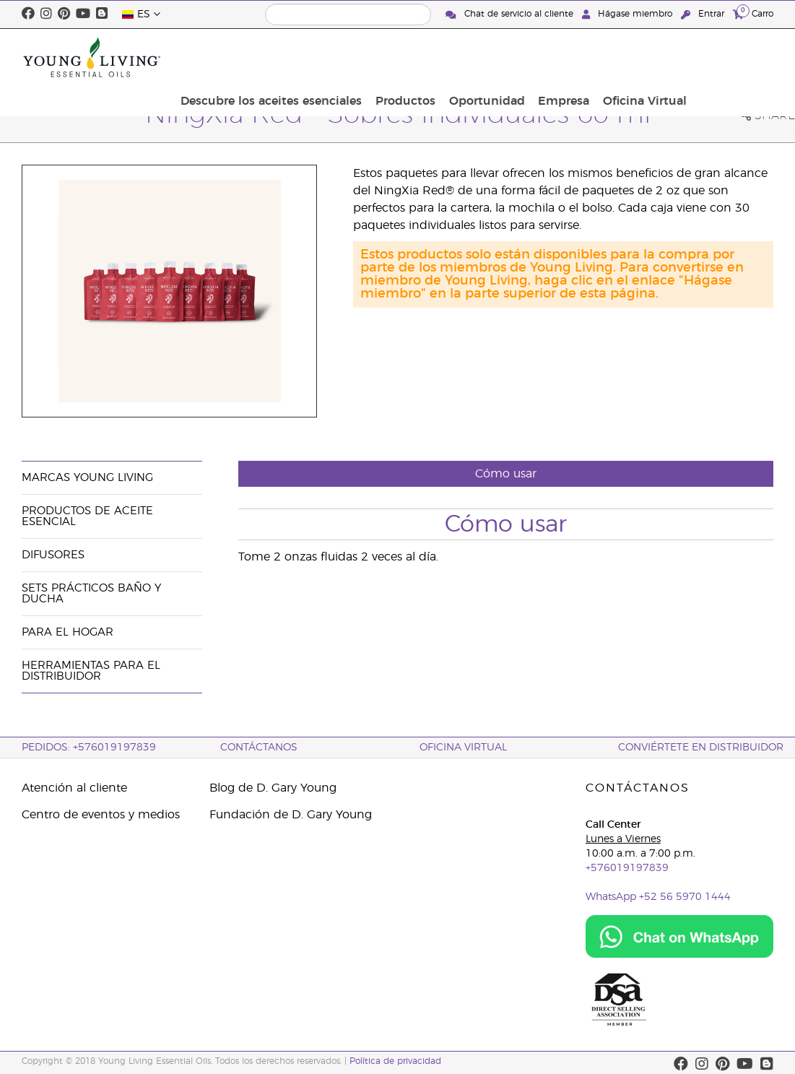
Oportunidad (579, 57)
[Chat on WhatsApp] (679, 936)
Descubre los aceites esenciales (373, 57)
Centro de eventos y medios (101, 814)
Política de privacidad (395, 1061)
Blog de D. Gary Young (272, 788)
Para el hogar (67, 632)
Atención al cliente (74, 788)
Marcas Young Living (87, 477)
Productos (502, 57)
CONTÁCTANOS (258, 747)
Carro (753, 13)
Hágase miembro (628, 14)
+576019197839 (627, 868)
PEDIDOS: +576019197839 (89, 747)
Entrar (704, 14)
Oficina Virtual (727, 57)
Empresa (651, 57)
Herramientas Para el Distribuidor (91, 671)
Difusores (53, 555)
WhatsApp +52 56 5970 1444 (658, 897)
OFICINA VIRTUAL (463, 747)
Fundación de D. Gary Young (290, 814)
